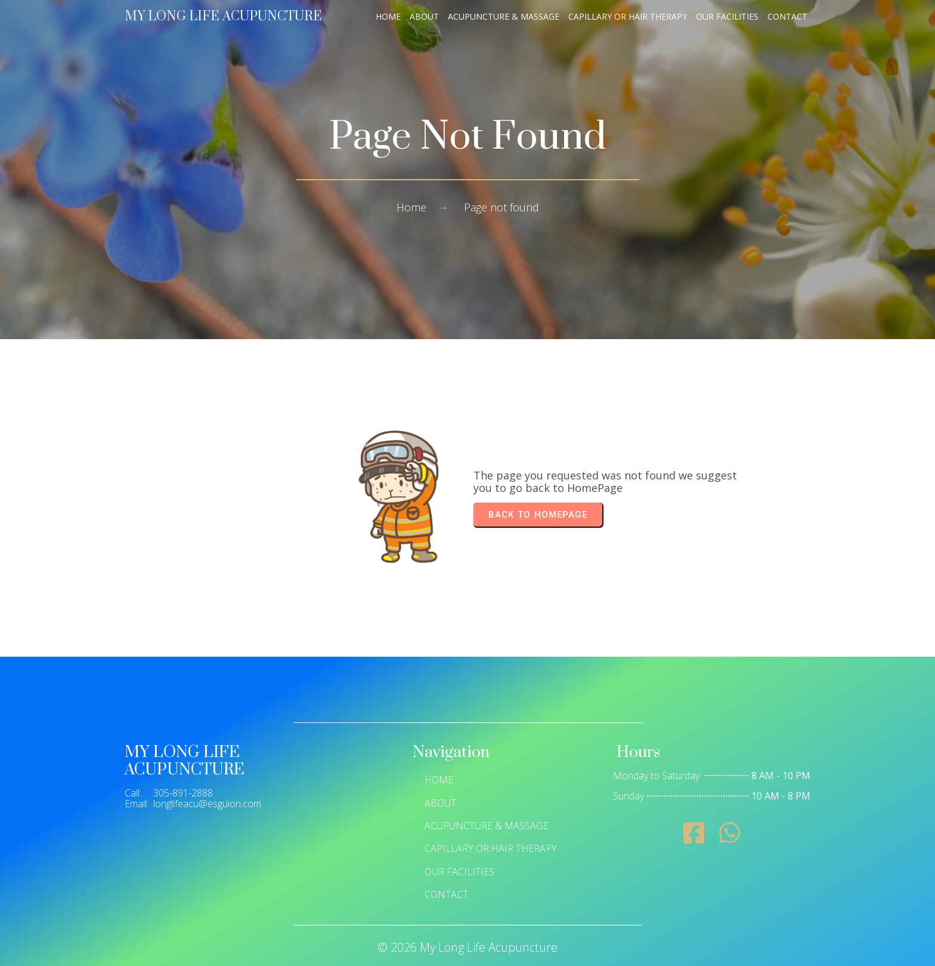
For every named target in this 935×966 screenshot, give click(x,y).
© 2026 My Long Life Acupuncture (467, 947)
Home (411, 207)
